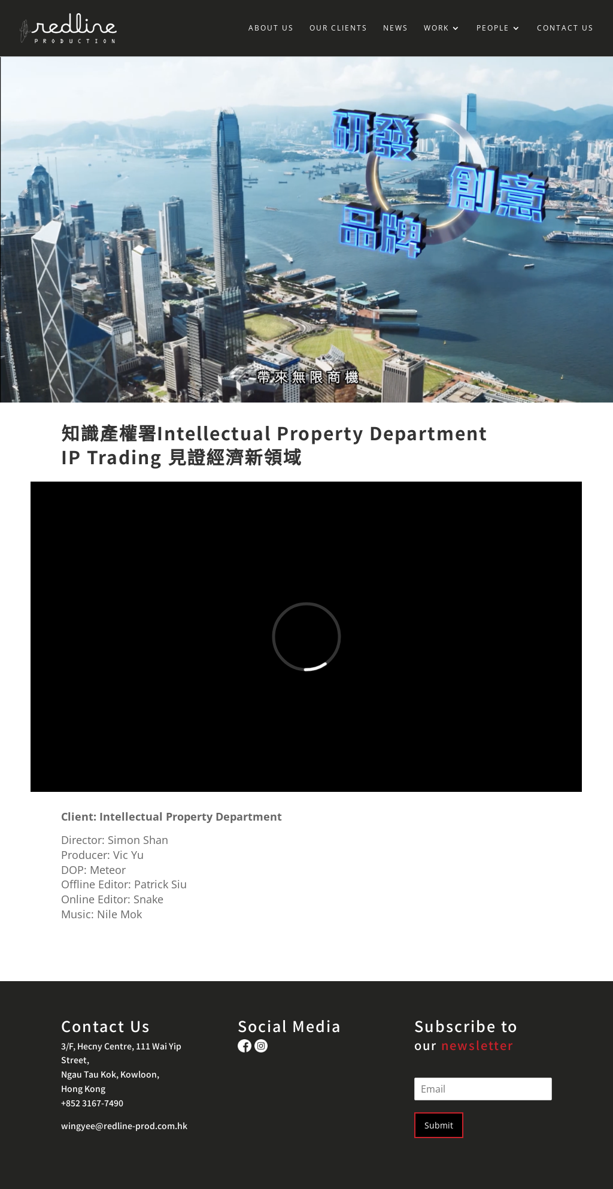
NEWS (395, 28)
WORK (436, 28)
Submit (438, 1125)
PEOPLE (493, 28)
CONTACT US (565, 28)
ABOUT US (271, 28)
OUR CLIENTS (338, 28)
